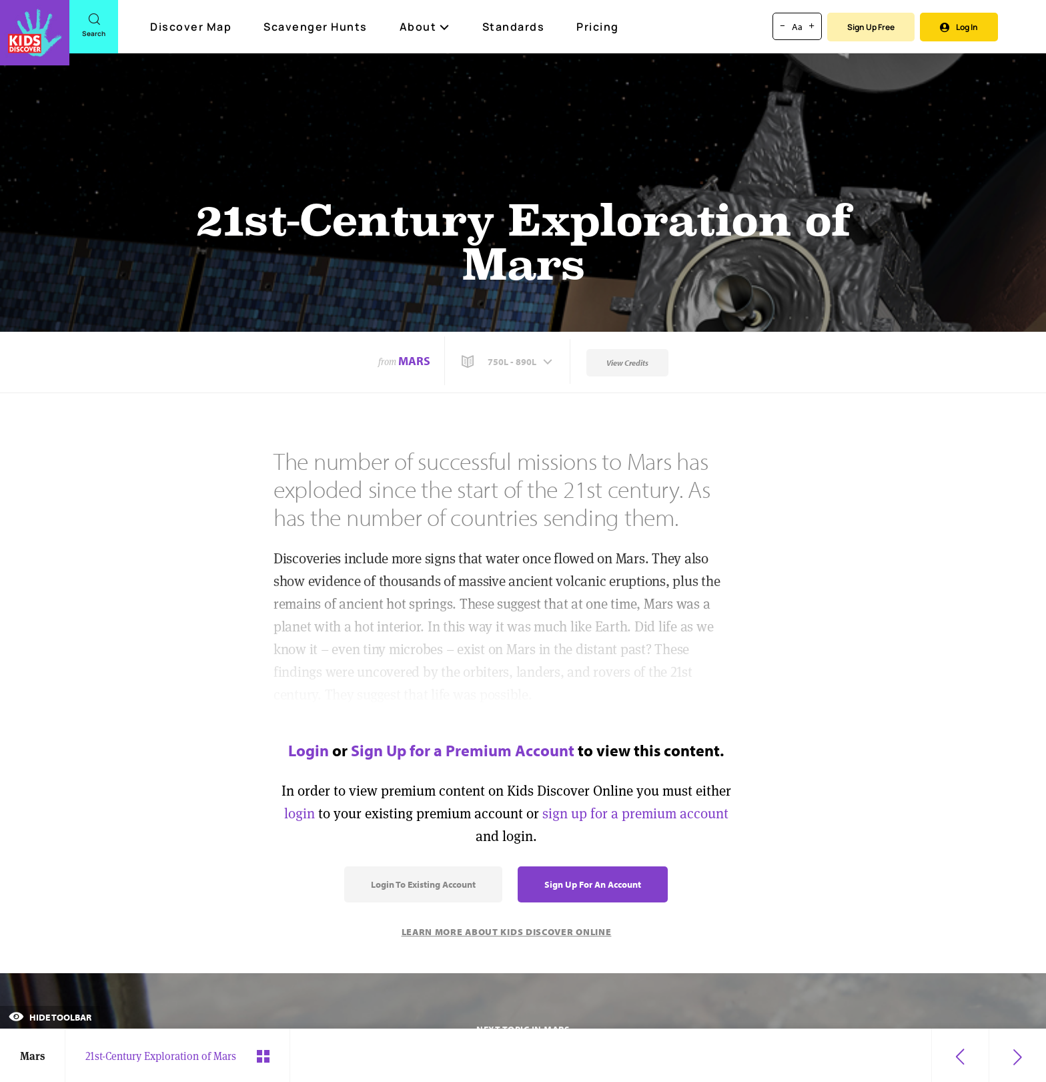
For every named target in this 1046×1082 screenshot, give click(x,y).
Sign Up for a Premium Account (462, 750)
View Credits (627, 363)
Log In (959, 27)
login (299, 813)
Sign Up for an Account (592, 884)
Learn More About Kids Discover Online (507, 932)
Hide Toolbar (50, 1017)
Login (308, 750)
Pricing (597, 26)
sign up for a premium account (635, 813)
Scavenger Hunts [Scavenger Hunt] (316, 27)
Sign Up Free (871, 27)
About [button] (425, 26)
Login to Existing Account (423, 884)
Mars (414, 360)
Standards (513, 26)
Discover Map (192, 27)
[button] (508, 362)
